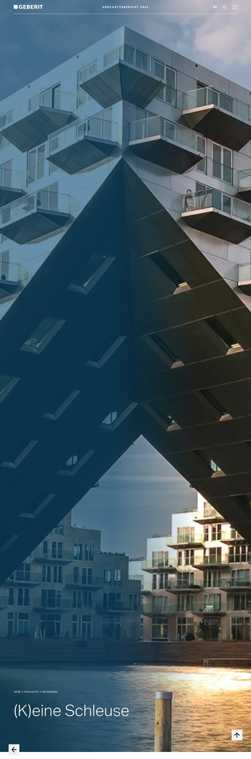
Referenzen (49, 691)
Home (17, 691)
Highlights (31, 691)
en (215, 6)
